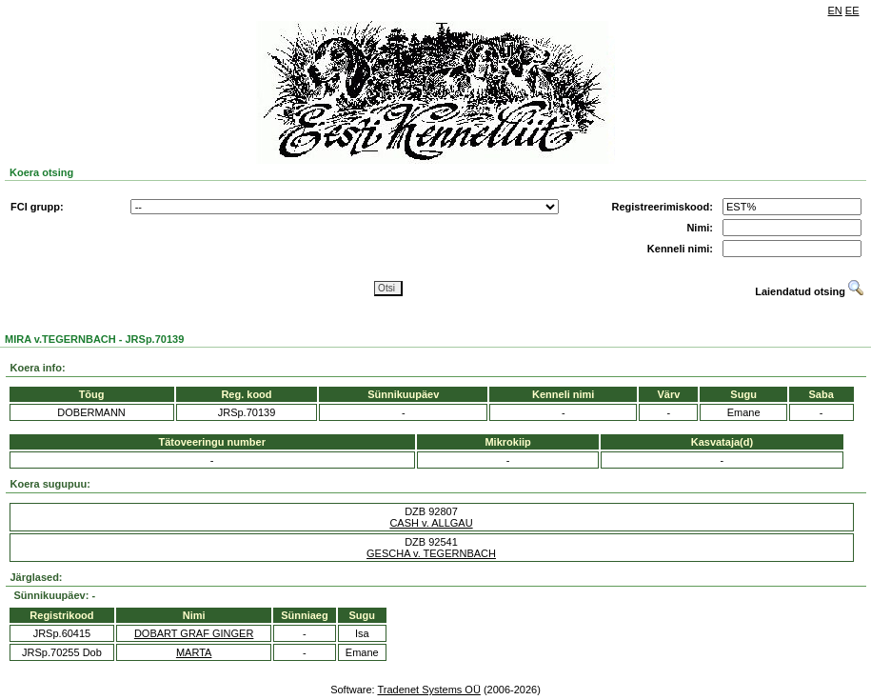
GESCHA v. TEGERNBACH (431, 553)
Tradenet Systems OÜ (428, 689)
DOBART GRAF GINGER (194, 633)
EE (852, 10)
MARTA (194, 652)
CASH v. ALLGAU (430, 523)
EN (835, 10)
